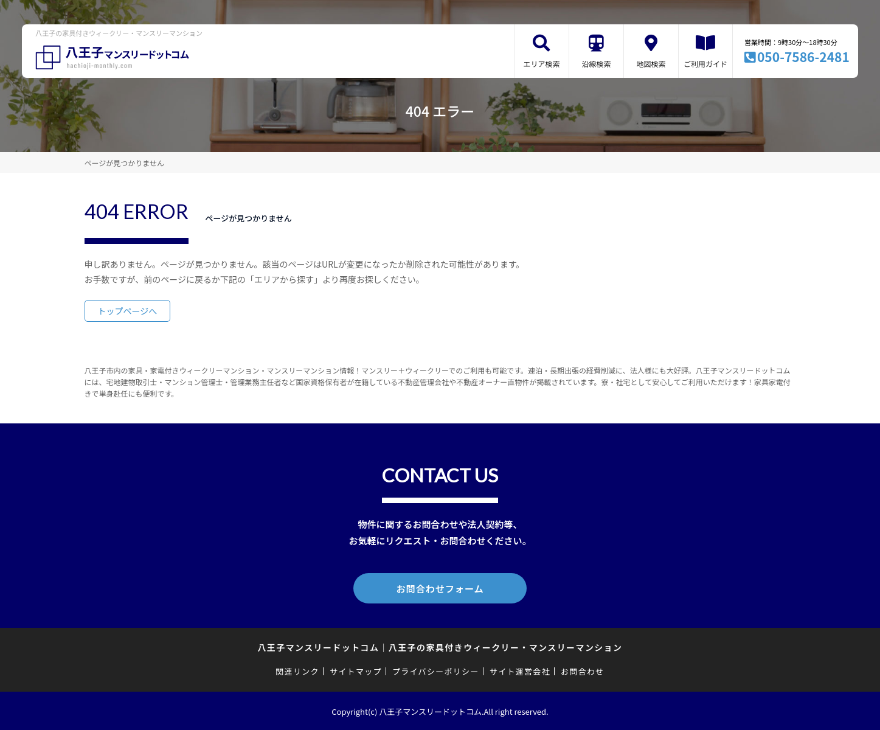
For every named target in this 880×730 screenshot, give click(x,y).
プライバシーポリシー (435, 670)
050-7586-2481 (803, 56)
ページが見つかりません (124, 163)
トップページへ (128, 311)
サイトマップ (356, 670)
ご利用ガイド (705, 63)
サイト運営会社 (520, 670)
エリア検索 (541, 63)
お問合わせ (583, 670)
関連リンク (297, 670)
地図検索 (650, 63)
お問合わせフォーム (440, 588)
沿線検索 (596, 63)
